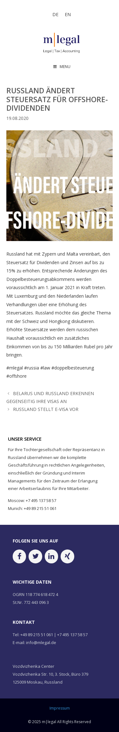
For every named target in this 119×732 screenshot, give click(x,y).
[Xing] (67, 556)
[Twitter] (35, 556)
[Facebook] (19, 556)
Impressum (60, 708)
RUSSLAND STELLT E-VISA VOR (45, 409)
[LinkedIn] (51, 556)
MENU (62, 66)
